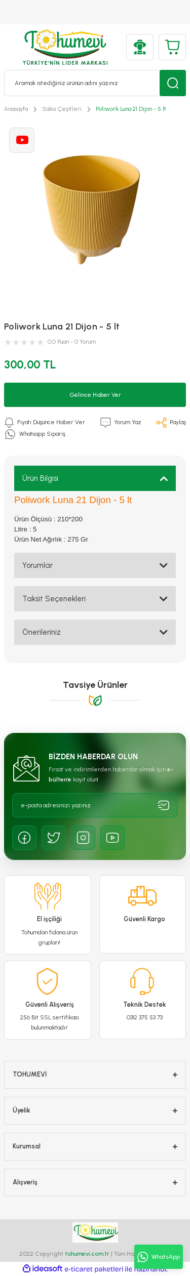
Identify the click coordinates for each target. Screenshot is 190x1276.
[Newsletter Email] (95, 805)
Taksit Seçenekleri (54, 598)
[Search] (95, 83)
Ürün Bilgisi (40, 478)
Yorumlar (37, 565)
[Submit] (164, 805)
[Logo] (65, 47)
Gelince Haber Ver (95, 394)
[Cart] (172, 47)
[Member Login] (140, 47)
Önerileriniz (41, 632)
